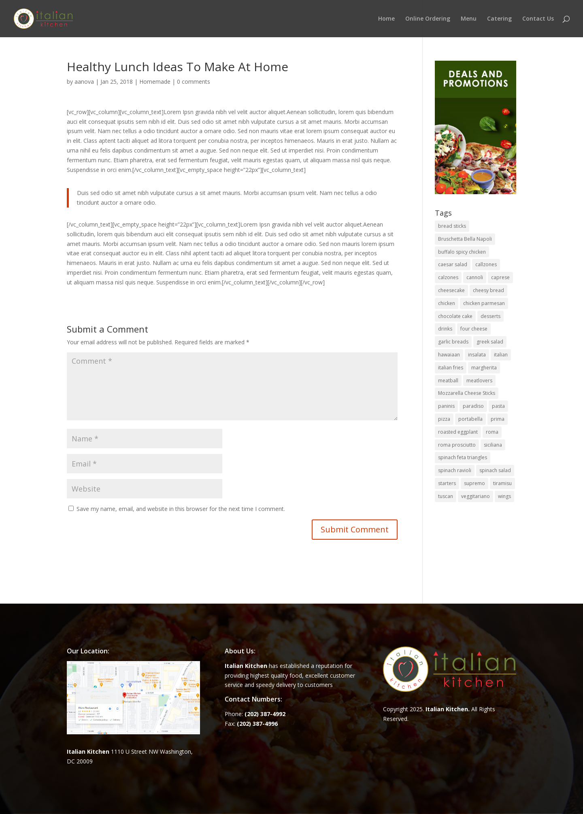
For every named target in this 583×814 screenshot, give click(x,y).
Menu (469, 19)
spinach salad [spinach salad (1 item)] (495, 470)
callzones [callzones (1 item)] (486, 264)
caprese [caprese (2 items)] (500, 277)
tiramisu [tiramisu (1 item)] (502, 483)
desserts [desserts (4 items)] (490, 316)
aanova (84, 81)
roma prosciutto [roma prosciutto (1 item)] (457, 444)
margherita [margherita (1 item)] (484, 367)
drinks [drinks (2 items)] (445, 328)
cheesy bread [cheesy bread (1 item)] (488, 290)
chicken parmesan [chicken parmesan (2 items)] (484, 303)
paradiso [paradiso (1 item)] (473, 406)
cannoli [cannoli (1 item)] (474, 277)
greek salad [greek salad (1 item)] (490, 341)
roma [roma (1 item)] (492, 431)
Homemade (154, 81)
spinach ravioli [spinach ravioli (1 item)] (454, 470)
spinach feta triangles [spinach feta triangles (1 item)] (462, 457)
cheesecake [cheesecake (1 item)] (451, 290)
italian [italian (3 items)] (501, 354)
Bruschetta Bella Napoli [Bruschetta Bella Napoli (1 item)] (465, 238)
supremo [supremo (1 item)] (474, 483)
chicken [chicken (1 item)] (446, 303)
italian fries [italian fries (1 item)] (450, 367)
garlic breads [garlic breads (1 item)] (453, 341)
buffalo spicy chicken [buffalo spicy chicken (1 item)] (462, 251)
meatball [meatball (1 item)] (448, 380)
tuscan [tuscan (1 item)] (445, 496)
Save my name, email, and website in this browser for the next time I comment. (181, 509)
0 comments (193, 81)
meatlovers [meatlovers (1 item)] (479, 380)
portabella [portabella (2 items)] (470, 418)
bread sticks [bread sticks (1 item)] (452, 226)
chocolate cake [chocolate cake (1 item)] (455, 316)
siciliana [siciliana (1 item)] (493, 444)
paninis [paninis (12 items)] (446, 406)
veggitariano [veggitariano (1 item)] (475, 496)
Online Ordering (427, 19)
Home (386, 19)
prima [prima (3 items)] (497, 418)
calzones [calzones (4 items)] (448, 277)
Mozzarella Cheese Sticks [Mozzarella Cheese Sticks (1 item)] (466, 393)
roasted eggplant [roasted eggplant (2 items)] (458, 431)
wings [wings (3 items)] (504, 496)
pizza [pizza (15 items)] (444, 418)
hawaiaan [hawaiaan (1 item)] (449, 354)
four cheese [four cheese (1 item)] (473, 328)
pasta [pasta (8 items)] (498, 406)
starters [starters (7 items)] (447, 483)
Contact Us (538, 19)
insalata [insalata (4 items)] (477, 354)
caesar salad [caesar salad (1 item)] (452, 264)
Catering (499, 19)
